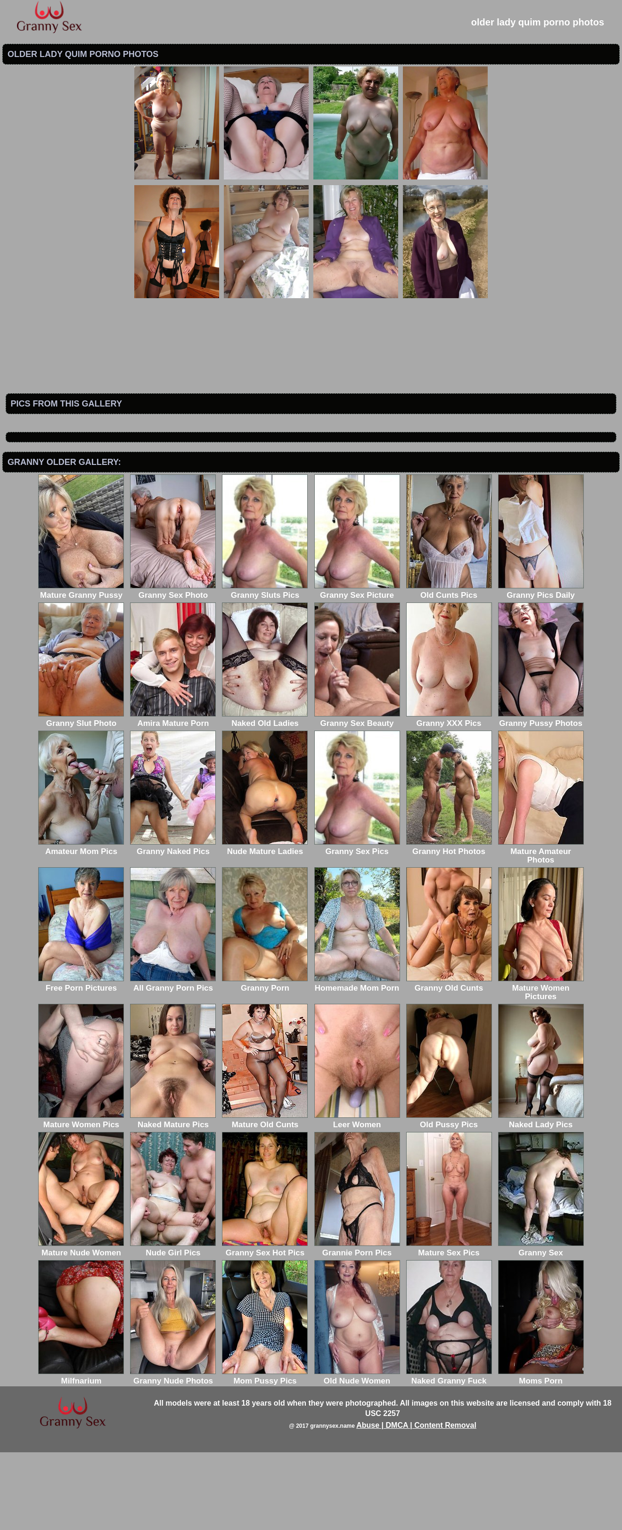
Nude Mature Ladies (265, 925)
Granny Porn (265, 1061)
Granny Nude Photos (173, 1454)
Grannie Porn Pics (357, 1326)
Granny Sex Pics (357, 925)
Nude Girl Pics (173, 1326)
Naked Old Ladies (265, 797)
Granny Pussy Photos (541, 797)
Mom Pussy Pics (265, 1454)
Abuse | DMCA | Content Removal (416, 1503)
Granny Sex (541, 1326)
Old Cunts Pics (449, 668)
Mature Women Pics (81, 1198)
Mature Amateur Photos (541, 929)
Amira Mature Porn (173, 797)
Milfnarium (81, 1454)
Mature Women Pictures (541, 1066)
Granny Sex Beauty (357, 797)
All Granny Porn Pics (173, 1061)
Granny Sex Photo (173, 668)
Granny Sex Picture (357, 668)
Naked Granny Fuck (449, 1454)
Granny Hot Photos (449, 925)
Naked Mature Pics (173, 1198)
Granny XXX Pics (449, 797)
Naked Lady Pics (541, 1198)
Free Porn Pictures (81, 1061)
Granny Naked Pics (173, 925)
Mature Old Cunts (265, 1198)
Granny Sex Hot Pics (265, 1326)
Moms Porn (541, 1454)
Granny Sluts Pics (265, 668)
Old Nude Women (357, 1454)
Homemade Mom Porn (357, 1061)
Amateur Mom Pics (81, 925)
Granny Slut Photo (81, 797)
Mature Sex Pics (449, 1326)
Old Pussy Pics (449, 1198)
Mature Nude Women (81, 1326)
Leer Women (357, 1198)
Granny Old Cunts (449, 1061)
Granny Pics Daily (541, 668)
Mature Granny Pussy (81, 668)
